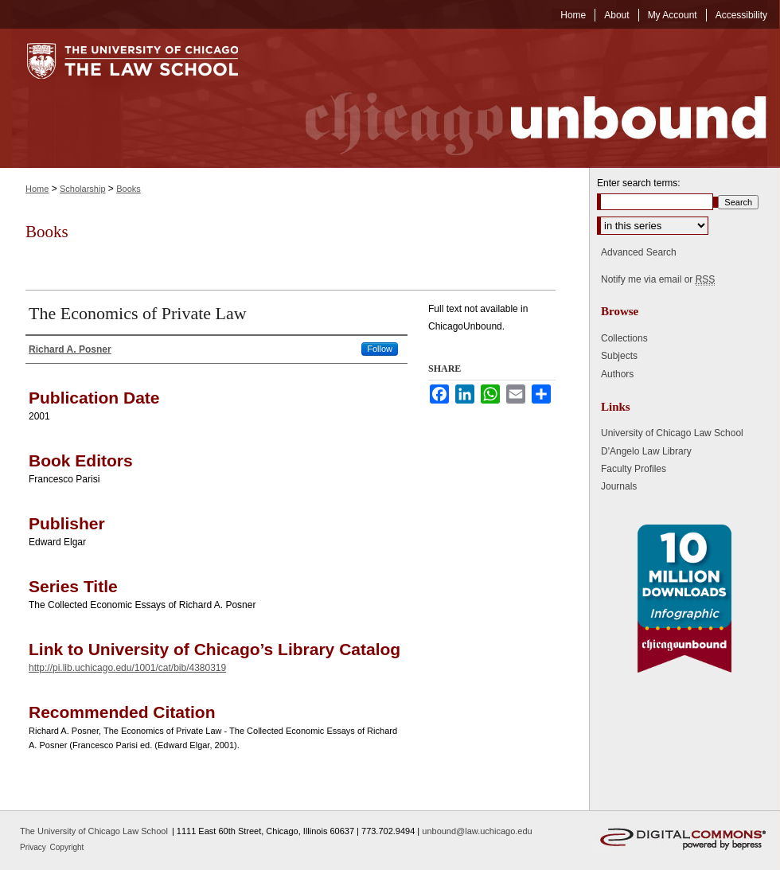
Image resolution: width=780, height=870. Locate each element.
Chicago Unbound (521, 98)
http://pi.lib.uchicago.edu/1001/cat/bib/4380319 (127, 667)
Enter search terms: (639, 183)
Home (37, 188)
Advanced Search (639, 252)
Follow (379, 348)
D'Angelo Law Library (646, 451)
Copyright (67, 847)
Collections (624, 338)
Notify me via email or (658, 279)
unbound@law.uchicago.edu (477, 831)
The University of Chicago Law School (94, 831)
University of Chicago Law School (672, 433)
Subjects (619, 355)
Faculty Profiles (633, 468)
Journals (619, 486)
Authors (617, 374)
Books (128, 188)
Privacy (34, 847)
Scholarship (82, 188)
